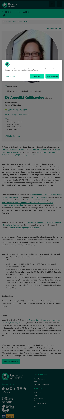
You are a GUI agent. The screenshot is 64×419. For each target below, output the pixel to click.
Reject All (37, 76)
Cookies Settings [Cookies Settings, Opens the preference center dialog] (10, 76)
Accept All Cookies (52, 76)
